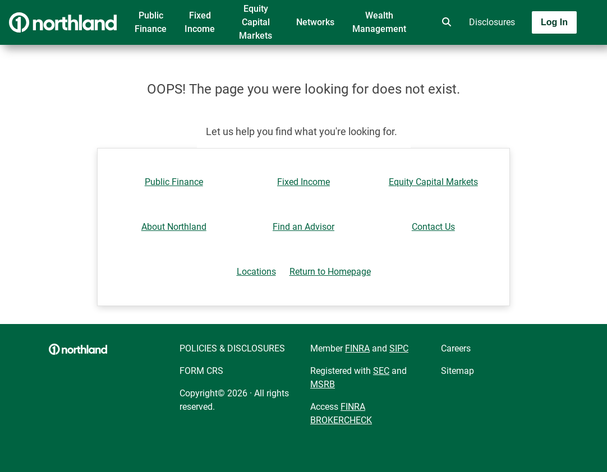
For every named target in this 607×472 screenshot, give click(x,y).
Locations (256, 271)
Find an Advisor (303, 226)
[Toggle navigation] (518, 54)
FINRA (357, 348)
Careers (456, 348)
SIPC (398, 348)
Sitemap (457, 370)
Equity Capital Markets (255, 22)
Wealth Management (379, 22)
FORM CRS (201, 370)
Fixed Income (200, 22)
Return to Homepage (330, 271)
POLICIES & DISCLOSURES (232, 348)
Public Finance (151, 22)
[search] (444, 22)
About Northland (173, 226)
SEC (381, 370)
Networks (315, 22)
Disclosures (492, 22)
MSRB (322, 384)
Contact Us (433, 226)
